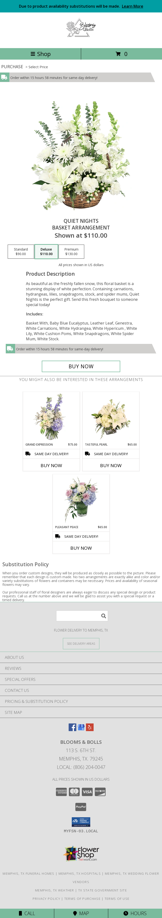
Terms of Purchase (82, 898)
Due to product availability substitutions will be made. (81, 6)
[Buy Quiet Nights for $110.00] (81, 366)
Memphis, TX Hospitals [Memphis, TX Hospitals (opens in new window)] (80, 873)
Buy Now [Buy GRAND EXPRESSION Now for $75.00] (51, 465)
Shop (40, 54)
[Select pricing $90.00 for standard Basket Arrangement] (21, 252)
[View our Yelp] (90, 729)
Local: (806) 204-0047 (81, 767)
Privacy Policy (46, 898)
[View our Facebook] (72, 729)
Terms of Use (117, 898)
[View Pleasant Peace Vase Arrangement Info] (81, 500)
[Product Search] (82, 615)
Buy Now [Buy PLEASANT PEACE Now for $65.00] (81, 548)
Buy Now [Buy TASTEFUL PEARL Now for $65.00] (111, 465)
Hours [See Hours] (135, 913)
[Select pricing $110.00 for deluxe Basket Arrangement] (46, 252)
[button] (81, 822)
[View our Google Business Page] (81, 729)
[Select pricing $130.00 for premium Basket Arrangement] (71, 252)
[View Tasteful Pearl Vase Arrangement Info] (111, 417)
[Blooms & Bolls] (81, 41)
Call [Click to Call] (27, 913)
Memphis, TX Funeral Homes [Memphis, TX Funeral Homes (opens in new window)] (28, 873)
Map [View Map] (81, 913)
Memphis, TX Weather (54, 890)
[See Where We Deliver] (81, 643)
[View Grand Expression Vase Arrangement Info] (51, 417)
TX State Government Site (102, 890)
